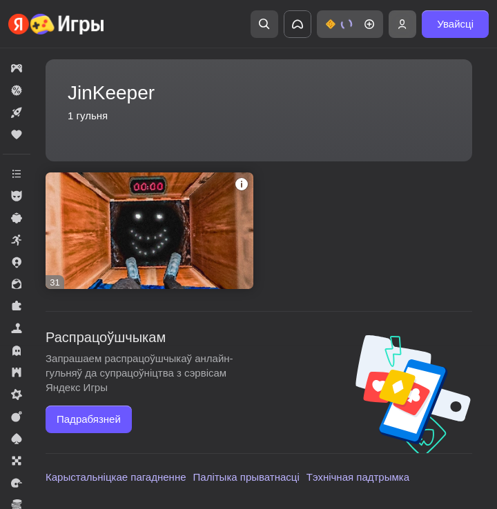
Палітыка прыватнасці (246, 477)
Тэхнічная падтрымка (357, 477)
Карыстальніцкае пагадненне (116, 477)
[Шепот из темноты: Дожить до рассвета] (149, 230)
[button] (350, 24)
